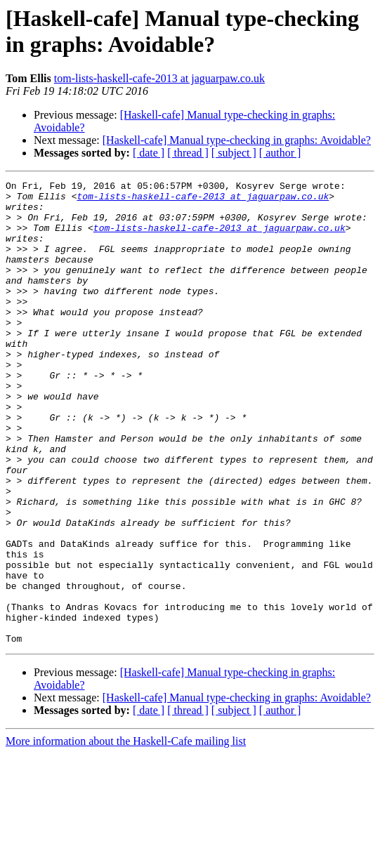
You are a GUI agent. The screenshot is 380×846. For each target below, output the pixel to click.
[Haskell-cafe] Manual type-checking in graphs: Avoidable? (237, 140)
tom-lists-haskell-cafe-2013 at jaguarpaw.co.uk (159, 78)
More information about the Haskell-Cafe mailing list (126, 834)
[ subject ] (233, 153)
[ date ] (148, 153)
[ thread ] (188, 153)
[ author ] (280, 153)
